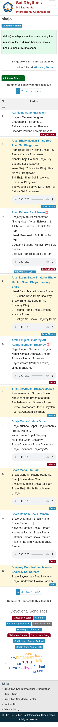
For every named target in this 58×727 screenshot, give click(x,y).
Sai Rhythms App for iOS (29, 647)
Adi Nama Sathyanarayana (29, 112)
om (34, 665)
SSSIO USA (11, 694)
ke (6, 663)
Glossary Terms (43, 67)
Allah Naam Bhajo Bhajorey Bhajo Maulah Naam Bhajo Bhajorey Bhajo (34, 282)
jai (34, 671)
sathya (25, 667)
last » (37, 91)
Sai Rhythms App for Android (29, 641)
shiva (13, 667)
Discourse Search (22, 617)
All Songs (39, 617)
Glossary (21, 629)
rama (27, 661)
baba (38, 655)
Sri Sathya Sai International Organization (27, 688)
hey (13, 658)
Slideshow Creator (18, 635)
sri (19, 664)
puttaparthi (25, 657)
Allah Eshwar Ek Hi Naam (30, 212)
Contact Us (10, 704)
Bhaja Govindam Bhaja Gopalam (33, 388)
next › (28, 91)
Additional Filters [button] (11, 78)
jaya (38, 660)
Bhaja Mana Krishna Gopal (29, 421)
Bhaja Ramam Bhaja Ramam (30, 514)
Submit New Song (40, 635)
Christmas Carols (42, 623)
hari (42, 667)
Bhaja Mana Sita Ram (25, 470)
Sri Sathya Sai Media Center (20, 699)
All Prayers (35, 629)
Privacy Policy (12, 709)
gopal (28, 653)
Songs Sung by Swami (18, 623)
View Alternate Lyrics (25, 272)
